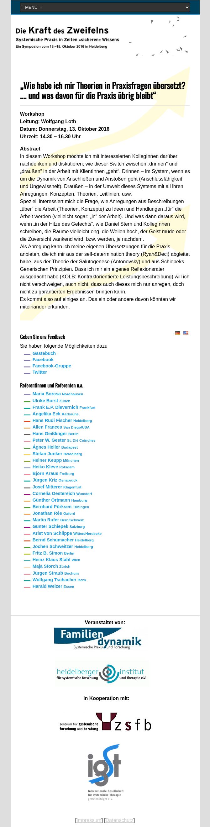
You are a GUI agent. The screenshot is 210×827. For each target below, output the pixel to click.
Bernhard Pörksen (61, 506)
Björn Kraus (53, 473)
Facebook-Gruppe (52, 365)
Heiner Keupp (56, 460)
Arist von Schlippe (67, 533)
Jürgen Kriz (55, 479)
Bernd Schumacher (63, 539)
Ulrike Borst (52, 400)
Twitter (40, 372)
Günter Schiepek (59, 526)
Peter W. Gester (64, 440)
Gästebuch (44, 353)
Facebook (43, 359)
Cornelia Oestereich (62, 493)
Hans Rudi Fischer (62, 420)
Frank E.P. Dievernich (64, 407)
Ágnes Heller (55, 447)
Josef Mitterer (57, 486)
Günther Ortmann (60, 500)
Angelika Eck (56, 413)
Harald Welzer (53, 586)
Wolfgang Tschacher (59, 579)
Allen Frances (61, 426)
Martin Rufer (58, 519)
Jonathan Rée (54, 513)
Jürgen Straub (56, 573)
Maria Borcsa (58, 393)
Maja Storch (52, 566)
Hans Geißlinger (56, 433)
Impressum (88, 820)
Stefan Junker (57, 453)
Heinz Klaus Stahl (56, 559)
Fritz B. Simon (53, 553)
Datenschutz (120, 820)
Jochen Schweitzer (63, 546)
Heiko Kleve (54, 466)
